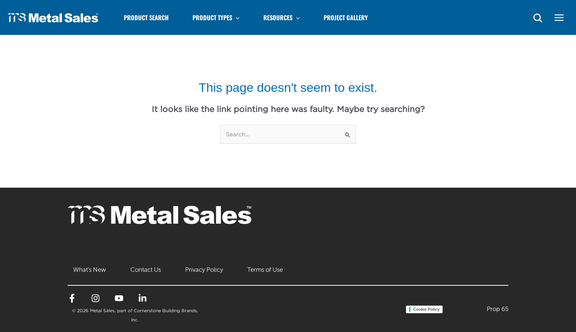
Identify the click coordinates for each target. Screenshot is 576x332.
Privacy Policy (204, 270)
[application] (236, 17)
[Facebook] (72, 298)
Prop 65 (497, 309)
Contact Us (145, 270)
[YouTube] (119, 298)
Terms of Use (265, 270)
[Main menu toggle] (559, 17)
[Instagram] (95, 298)
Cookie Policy (426, 309)
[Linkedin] (142, 298)
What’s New (89, 270)
